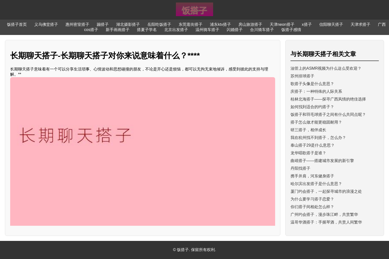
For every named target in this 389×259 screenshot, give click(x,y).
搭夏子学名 (147, 30)
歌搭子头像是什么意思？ (312, 84)
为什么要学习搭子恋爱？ (312, 199)
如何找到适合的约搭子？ (312, 107)
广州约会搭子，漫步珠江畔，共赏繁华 (324, 214)
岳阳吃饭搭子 (159, 24)
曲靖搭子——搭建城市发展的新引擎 (322, 161)
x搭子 (307, 24)
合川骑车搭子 (262, 30)
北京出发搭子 (176, 30)
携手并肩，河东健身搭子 (312, 176)
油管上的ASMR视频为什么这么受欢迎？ (326, 68)
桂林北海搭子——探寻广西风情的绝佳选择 (328, 99)
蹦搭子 (103, 24)
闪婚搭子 (235, 30)
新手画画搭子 (118, 30)
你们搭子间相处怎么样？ (312, 207)
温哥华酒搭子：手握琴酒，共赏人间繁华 (326, 222)
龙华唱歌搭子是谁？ (308, 153)
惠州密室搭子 (77, 24)
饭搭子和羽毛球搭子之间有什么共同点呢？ (328, 114)
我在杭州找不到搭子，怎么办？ (318, 137)
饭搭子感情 (291, 30)
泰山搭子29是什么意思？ (313, 145)
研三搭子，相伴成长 (308, 130)
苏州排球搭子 (302, 76)
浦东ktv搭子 (220, 24)
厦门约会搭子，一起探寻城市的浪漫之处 (326, 191)
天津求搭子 (360, 24)
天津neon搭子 (282, 24)
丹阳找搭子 (300, 168)
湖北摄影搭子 (128, 24)
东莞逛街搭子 (190, 24)
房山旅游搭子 (250, 24)
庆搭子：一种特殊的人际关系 (316, 91)
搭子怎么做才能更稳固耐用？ (316, 122)
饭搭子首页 (17, 24)
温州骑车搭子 (207, 30)
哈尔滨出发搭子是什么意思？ (316, 184)
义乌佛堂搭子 (46, 24)
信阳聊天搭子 (331, 24)
